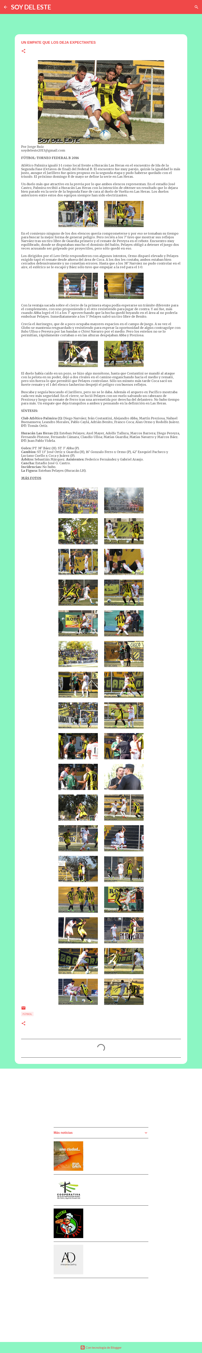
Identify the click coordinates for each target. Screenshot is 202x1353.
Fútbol (27, 1014)
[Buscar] (196, 7)
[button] (23, 51)
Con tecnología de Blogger (101, 1347)
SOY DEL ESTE (31, 7)
